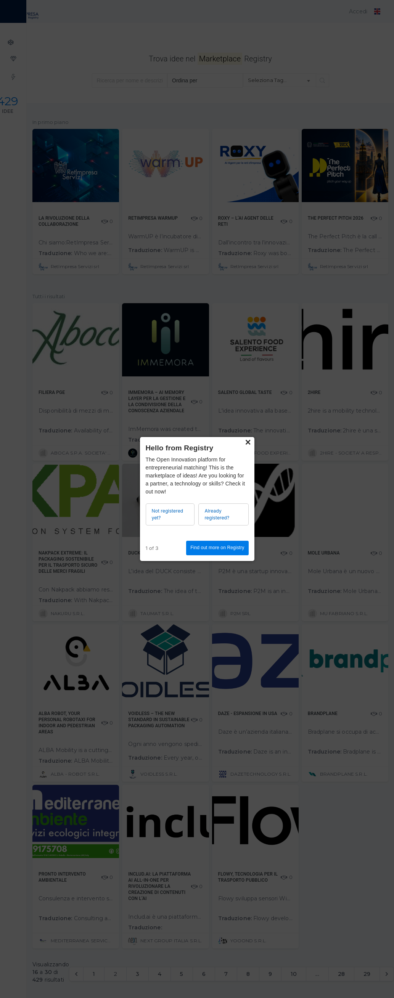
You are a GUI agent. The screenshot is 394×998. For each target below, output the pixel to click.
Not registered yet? (167, 514)
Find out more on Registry (217, 547)
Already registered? (216, 514)
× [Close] (248, 442)
